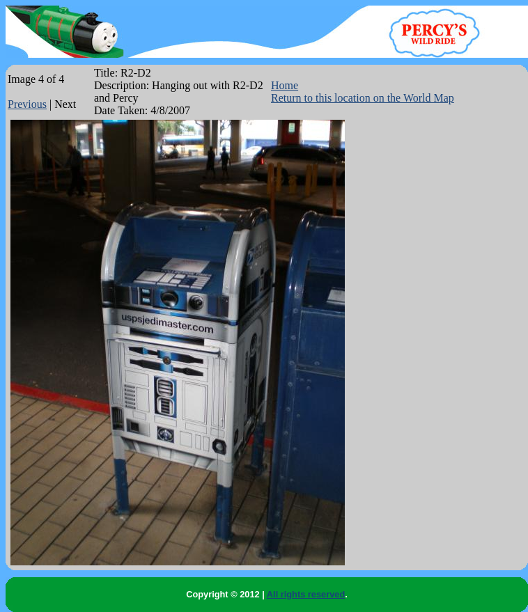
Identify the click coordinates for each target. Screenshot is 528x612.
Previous (27, 104)
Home (284, 85)
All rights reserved (306, 594)
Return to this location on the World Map (362, 98)
